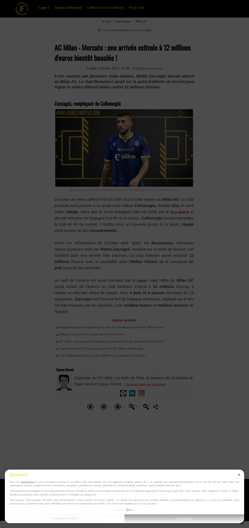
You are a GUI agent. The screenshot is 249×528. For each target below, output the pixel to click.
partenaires (27, 481)
